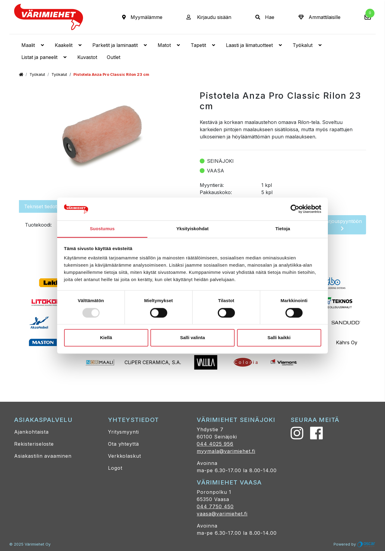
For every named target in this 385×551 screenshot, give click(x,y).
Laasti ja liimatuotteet (254, 45)
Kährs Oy (346, 342)
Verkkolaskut (124, 456)
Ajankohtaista (31, 432)
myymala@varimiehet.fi (226, 451)
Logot (115, 468)
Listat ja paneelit (44, 57)
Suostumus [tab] (102, 228)
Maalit (33, 45)
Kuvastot (87, 57)
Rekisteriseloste (34, 444)
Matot (169, 45)
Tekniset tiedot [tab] (40, 206)
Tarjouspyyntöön (342, 224)
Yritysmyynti (123, 432)
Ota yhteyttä (123, 444)
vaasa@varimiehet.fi (222, 514)
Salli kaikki (279, 337)
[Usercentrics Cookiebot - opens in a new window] (295, 208)
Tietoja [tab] (283, 228)
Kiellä (106, 337)
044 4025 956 (215, 444)
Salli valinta (192, 337)
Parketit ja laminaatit (120, 45)
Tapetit (203, 45)
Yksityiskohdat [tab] (192, 228)
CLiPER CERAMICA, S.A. (153, 362)
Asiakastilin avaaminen (43, 456)
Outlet (113, 57)
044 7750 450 (215, 506)
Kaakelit (69, 45)
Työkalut (308, 45)
